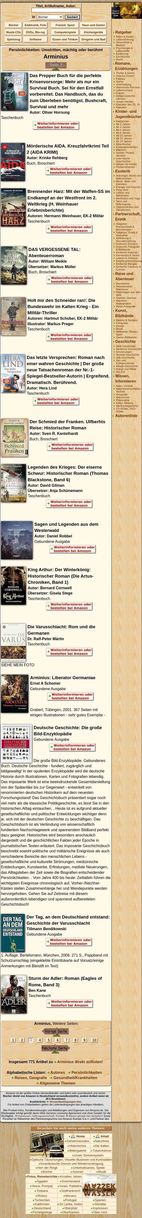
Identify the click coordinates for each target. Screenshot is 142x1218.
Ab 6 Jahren (123, 129)
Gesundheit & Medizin (124, 44)
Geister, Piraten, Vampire (125, 154)
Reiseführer (123, 283)
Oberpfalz (70, 1208)
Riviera (41, 1196)
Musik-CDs (13, 32)
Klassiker (121, 107)
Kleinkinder (122, 121)
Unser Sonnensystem (88, 1155)
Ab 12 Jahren (124, 138)
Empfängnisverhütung (129, 261)
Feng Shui (122, 189)
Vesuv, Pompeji (41, 1186)
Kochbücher (123, 56)
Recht (119, 59)
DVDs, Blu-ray (35, 32)
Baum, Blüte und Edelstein (126, 183)
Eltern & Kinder (125, 36)
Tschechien (41, 1200)
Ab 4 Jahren (123, 127)
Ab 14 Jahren (124, 141)
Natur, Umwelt (124, 385)
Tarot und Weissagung (123, 203)
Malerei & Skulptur (126, 320)
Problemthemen (125, 167)
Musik (119, 328)
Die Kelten (101, 1146)
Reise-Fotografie (126, 306)
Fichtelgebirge (41, 1212)
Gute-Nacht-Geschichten (123, 160)
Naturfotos (101, 1141)
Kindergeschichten (127, 147)
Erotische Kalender (127, 252)
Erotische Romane (127, 243)
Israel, (63, 1186)
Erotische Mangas (126, 263)
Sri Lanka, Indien (70, 1204)
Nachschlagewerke (127, 405)
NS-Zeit (120, 371)
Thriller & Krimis (125, 73)
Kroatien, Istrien (70, 1176)
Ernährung (122, 53)
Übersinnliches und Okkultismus (127, 208)
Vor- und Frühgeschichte (125, 362)
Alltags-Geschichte (127, 366)
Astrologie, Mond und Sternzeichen (128, 177)
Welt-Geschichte (125, 346)
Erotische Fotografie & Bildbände (128, 248)
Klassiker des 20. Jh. (128, 104)
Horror (120, 81)
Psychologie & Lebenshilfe (124, 49)
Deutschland (41, 1208)
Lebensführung (125, 39)
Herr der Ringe (47, 1167)
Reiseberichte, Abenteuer (124, 288)
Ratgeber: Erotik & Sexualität (126, 234)
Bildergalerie (77, 1150)
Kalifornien (41, 1204)
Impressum (99, 1208)
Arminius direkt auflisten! (78, 1062)
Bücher (13, 25)
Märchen (121, 149)
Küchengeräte (93, 32)
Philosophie (123, 400)
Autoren (56, 1073)
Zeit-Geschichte (125, 357)
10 (94, 1040)
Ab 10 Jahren (124, 135)
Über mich (99, 1212)
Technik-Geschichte (127, 354)
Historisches (77, 1146)
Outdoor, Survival (126, 297)
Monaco (70, 1196)
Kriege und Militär (126, 369)
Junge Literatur (125, 101)
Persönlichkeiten (85, 1073)
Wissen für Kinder (126, 164)
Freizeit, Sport (65, 25)
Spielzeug (13, 39)
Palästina (75, 1186)
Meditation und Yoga (128, 198)
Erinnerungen (124, 351)
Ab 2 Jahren (123, 124)
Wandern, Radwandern (123, 302)
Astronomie (122, 397)
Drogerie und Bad (93, 39)
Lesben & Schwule (127, 258)
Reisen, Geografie (29, 1078)
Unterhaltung (123, 84)
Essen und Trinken (65, 39)
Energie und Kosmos (128, 187)
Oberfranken (70, 1212)
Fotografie (122, 323)
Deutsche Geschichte (128, 349)
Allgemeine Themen (55, 1083)
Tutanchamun (101, 1150)
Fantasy (120, 78)
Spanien (99, 1200)
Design (120, 325)
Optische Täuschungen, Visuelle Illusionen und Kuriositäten (71, 1159)
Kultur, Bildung (124, 403)
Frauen (120, 93)
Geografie (122, 394)
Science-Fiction (125, 75)
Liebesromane (124, 90)
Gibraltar (99, 1204)
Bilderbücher (123, 144)
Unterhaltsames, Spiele (88, 1167)
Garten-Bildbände (126, 337)
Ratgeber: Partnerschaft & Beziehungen (125, 226)
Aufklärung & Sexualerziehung (126, 239)
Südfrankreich (70, 1191)
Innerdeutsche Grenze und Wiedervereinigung (71, 1163)
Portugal (70, 1200)
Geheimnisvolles (77, 1141)
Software (35, 39)
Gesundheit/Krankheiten (73, 1078)
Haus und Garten (93, 25)
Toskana (41, 1191)
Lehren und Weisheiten (122, 194)
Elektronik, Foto (35, 25)
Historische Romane (128, 87)
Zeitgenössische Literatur (125, 97)
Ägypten (41, 1181)
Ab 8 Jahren (123, 132)
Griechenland (70, 1181)
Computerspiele (65, 32)
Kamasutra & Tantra (127, 255)
